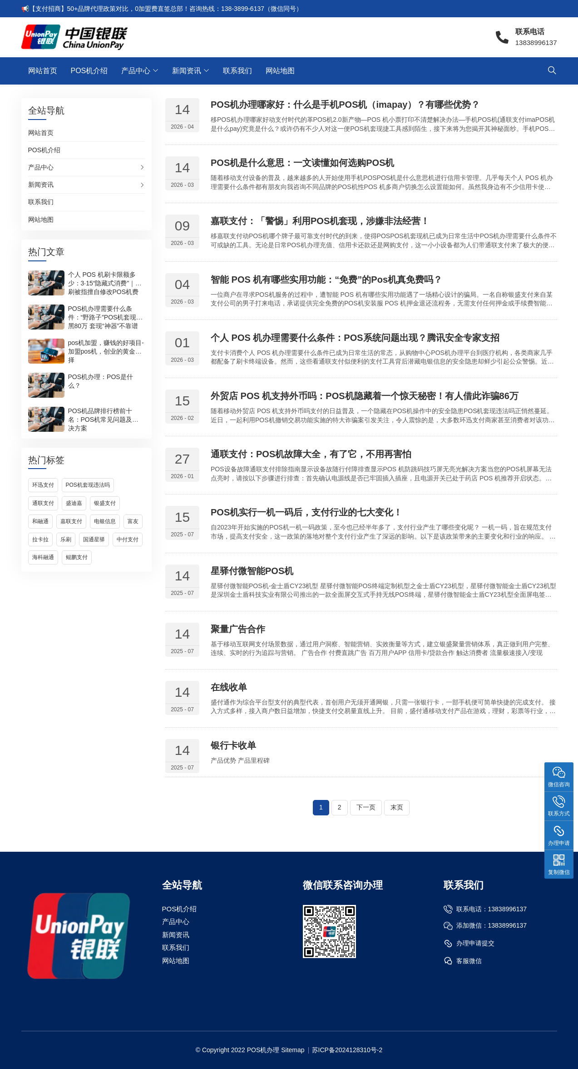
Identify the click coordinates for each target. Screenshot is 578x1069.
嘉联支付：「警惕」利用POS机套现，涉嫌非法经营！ (320, 221)
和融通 (40, 521)
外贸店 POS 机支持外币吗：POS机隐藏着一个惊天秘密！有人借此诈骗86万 (365, 396)
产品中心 (135, 71)
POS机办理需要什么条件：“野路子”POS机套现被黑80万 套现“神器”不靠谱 (105, 317)
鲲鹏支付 (77, 557)
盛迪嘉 (74, 503)
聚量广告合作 (238, 629)
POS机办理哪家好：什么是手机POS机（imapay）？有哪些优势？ (345, 105)
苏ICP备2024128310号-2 (347, 1050)
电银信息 (105, 521)
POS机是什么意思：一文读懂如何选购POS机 (302, 163)
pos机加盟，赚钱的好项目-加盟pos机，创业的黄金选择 (106, 351)
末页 (396, 807)
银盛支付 (105, 503)
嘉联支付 (71, 521)
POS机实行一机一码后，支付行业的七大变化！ (306, 512)
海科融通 (43, 557)
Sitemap (292, 1050)
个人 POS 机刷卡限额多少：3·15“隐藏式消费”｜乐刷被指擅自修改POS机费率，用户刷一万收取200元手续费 (105, 292)
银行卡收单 (233, 745)
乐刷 (65, 539)
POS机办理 (263, 1050)
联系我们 (237, 71)
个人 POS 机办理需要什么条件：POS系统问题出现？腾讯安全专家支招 (355, 338)
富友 (133, 521)
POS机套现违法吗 (88, 485)
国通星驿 (94, 539)
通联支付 (43, 503)
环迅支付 (43, 485)
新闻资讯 (186, 71)
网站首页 (42, 71)
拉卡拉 (40, 539)
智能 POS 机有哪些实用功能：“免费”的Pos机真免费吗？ (326, 280)
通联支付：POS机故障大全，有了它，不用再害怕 (311, 454)
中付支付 (127, 539)
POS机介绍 (89, 71)
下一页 (365, 807)
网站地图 (280, 71)
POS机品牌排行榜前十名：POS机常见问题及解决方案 (103, 419)
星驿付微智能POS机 (252, 571)
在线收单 (229, 687)
